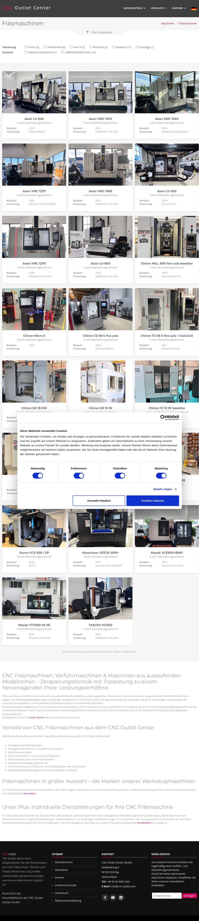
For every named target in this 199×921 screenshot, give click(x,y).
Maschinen (167, 23)
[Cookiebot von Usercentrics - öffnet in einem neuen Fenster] (163, 417)
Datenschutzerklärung (68, 900)
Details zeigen (162, 489)
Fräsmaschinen (188, 23)
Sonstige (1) (147, 47)
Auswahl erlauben (99, 500)
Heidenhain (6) (56, 47)
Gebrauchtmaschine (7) (42, 52)
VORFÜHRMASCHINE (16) (80, 52)
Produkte (157, 8)
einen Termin (36, 717)
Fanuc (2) (33, 47)
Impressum (62, 893)
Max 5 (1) (79, 47)
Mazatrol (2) (100, 47)
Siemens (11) (123, 47)
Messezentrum (133, 8)
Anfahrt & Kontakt (65, 885)
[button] (99, 32)
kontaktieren (144, 822)
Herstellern (30, 793)
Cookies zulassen (152, 500)
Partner (177, 8)
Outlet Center (26, 7)
